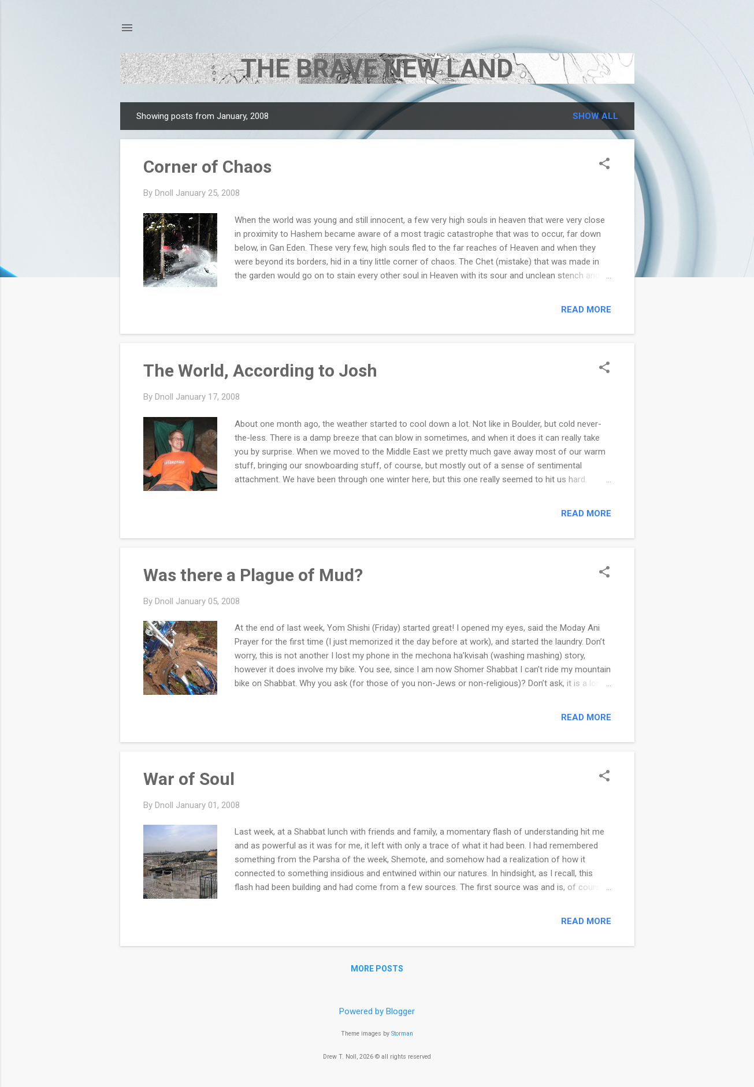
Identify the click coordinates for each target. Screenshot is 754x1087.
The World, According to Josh (260, 370)
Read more (586, 309)
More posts (377, 968)
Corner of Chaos (207, 167)
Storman (402, 1033)
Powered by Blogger (377, 1011)
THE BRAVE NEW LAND (377, 68)
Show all (595, 116)
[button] (604, 165)
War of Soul (189, 779)
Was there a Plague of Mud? (253, 575)
